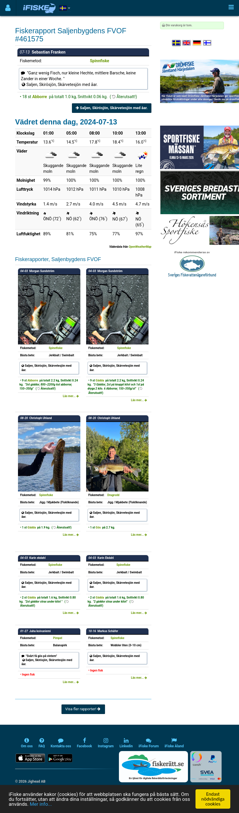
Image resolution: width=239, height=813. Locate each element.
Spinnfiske (99, 60)
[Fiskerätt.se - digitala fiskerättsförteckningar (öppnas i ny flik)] (153, 766)
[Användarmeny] (8, 8)
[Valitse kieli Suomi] (207, 43)
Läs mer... (71, 396)
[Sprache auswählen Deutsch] (197, 43)
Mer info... (41, 804)
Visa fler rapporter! (83, 709)
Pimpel (57, 638)
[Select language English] (187, 43)
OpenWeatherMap (140, 246)
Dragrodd (113, 495)
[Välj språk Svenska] (176, 43)
